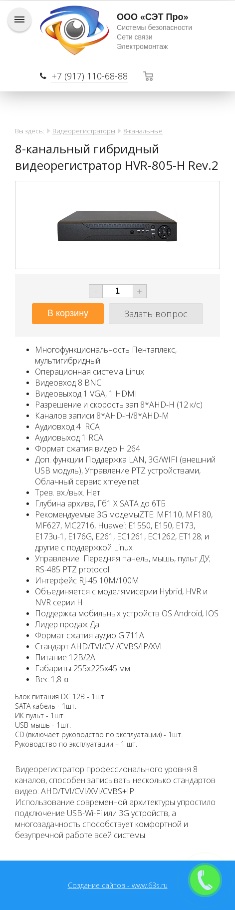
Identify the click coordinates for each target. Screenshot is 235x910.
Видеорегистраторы (83, 130)
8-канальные (143, 130)
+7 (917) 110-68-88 (89, 76)
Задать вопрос (156, 314)
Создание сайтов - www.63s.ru (118, 885)
